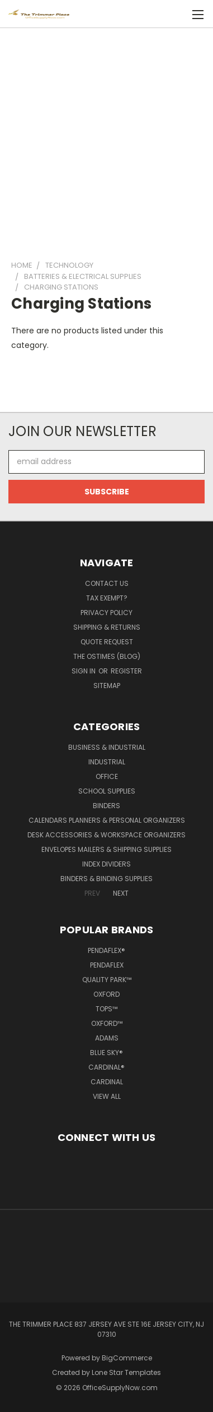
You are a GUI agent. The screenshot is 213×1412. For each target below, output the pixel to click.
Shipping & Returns (106, 627)
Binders (106, 805)
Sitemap (106, 685)
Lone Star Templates (126, 1372)
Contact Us (107, 583)
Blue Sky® (106, 1052)
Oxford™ (106, 1023)
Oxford (106, 994)
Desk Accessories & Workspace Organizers (106, 835)
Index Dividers (106, 864)
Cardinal (107, 1081)
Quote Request (107, 642)
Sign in (84, 671)
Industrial (106, 762)
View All (107, 1096)
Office (107, 776)
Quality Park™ (106, 979)
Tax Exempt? (106, 598)
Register (126, 671)
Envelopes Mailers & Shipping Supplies (106, 849)
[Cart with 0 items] (180, 14)
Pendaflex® (106, 950)
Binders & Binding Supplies (106, 878)
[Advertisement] (106, 139)
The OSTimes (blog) (106, 656)
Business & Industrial (106, 747)
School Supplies (106, 791)
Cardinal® (106, 1067)
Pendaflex (107, 965)
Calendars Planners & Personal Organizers (107, 820)
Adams (107, 1038)
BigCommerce (127, 1358)
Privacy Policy (106, 612)
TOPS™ (106, 1009)
